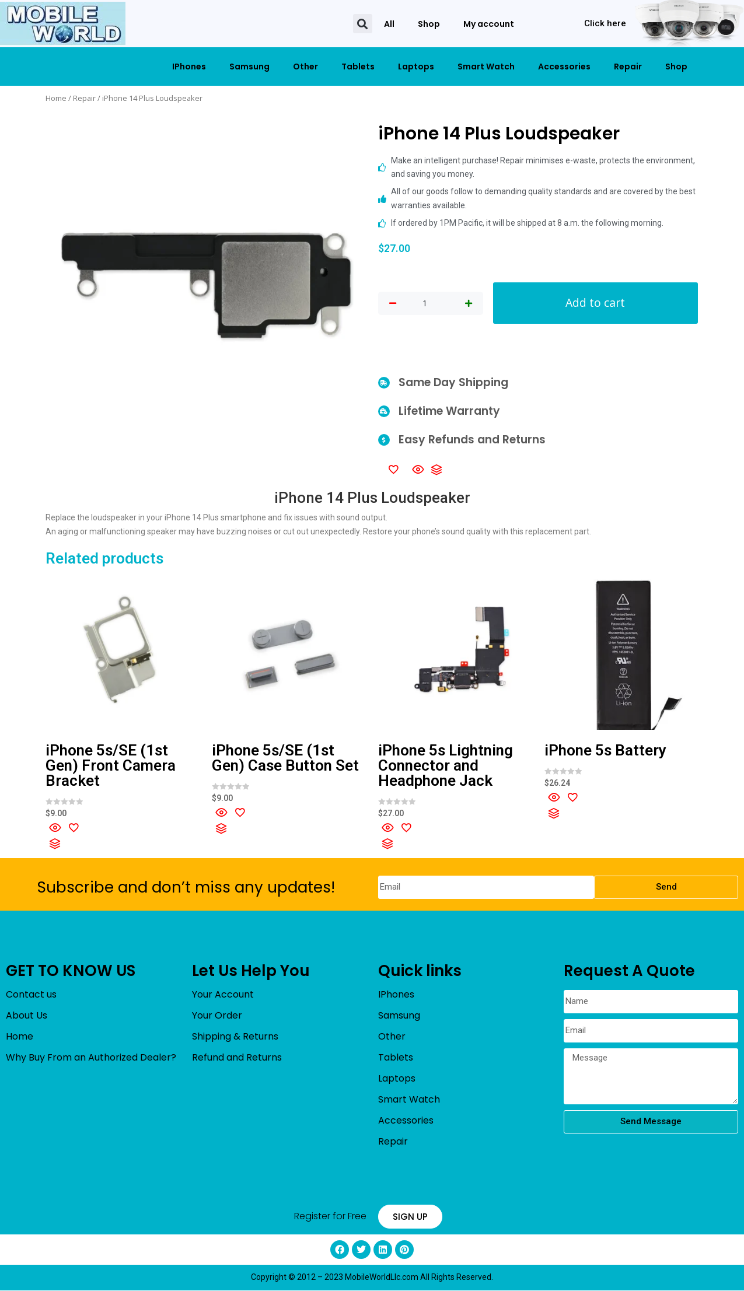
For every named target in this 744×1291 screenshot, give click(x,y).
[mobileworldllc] (62, 24)
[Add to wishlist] (393, 469)
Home (56, 98)
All (389, 24)
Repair (628, 66)
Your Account (223, 995)
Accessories (564, 66)
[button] (362, 23)
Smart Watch (486, 66)
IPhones (189, 66)
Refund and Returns (237, 1058)
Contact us (31, 995)
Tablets (358, 66)
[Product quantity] (424, 304)
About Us (26, 1016)
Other (305, 66)
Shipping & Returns (235, 1037)
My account (488, 24)
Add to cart (595, 303)
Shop (429, 24)
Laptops (416, 66)
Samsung (249, 66)
